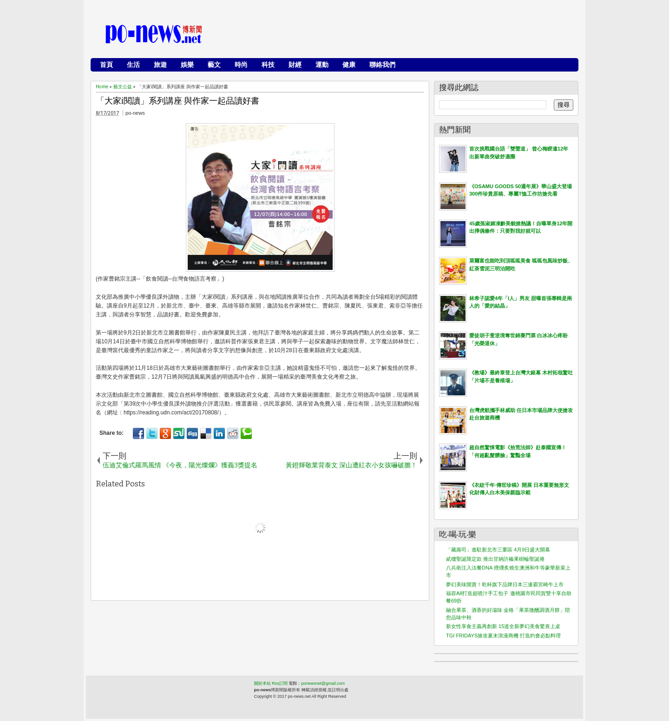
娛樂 (187, 64)
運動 (321, 64)
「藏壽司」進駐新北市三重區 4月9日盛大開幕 (498, 549)
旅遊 (160, 64)
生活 (133, 64)
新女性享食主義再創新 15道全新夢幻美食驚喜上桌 (503, 626)
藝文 (214, 64)
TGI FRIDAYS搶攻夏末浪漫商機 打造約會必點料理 (503, 635)
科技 (268, 64)
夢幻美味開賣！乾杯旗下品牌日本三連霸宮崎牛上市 (505, 584)
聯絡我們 (382, 64)
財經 (295, 64)
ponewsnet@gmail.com (323, 683)
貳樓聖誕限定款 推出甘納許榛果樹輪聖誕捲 (495, 559)
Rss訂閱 (280, 683)
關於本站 (262, 683)
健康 (348, 64)
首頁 (106, 64)
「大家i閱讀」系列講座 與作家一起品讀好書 (177, 101)
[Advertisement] (405, 35)
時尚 (241, 64)
